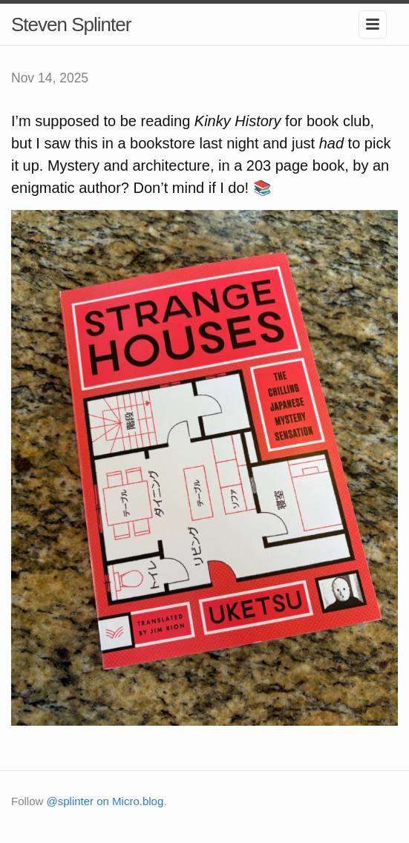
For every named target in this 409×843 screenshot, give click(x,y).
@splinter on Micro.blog (105, 801)
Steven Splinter (71, 24)
